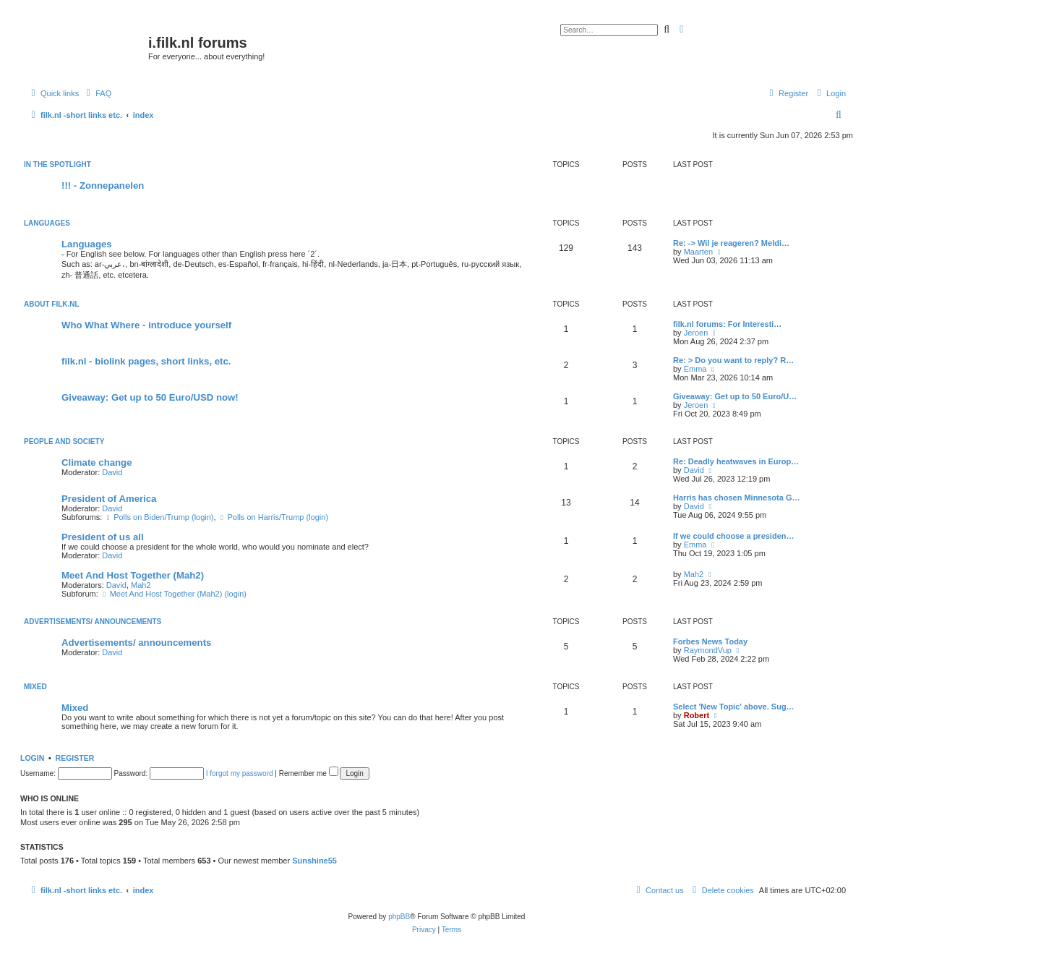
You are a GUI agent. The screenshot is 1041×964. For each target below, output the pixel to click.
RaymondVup (708, 650)
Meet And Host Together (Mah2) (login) (173, 593)
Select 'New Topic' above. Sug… (733, 706)
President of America (108, 498)
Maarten (698, 251)
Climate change (96, 462)
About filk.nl (52, 304)
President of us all (102, 537)
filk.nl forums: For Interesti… (727, 324)
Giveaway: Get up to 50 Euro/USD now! (150, 397)
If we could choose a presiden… (733, 536)
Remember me (308, 773)
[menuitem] (96, 93)
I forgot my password (239, 773)
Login (32, 758)
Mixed (35, 687)
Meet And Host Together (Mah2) (132, 575)
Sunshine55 (314, 860)
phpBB (399, 917)
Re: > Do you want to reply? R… (733, 360)
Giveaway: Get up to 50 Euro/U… (735, 396)
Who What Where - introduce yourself (146, 325)
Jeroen (696, 332)
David (112, 472)
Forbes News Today (710, 641)
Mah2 (141, 585)
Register (75, 758)
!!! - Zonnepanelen (102, 185)
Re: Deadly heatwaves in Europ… (736, 461)
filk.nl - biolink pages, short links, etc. (146, 361)
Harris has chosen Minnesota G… (736, 497)
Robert (696, 715)
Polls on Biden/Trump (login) (158, 517)
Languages (47, 223)
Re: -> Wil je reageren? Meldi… (731, 243)
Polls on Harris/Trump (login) (273, 517)
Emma (695, 368)
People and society (64, 441)
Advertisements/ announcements (92, 622)
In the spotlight (57, 165)
